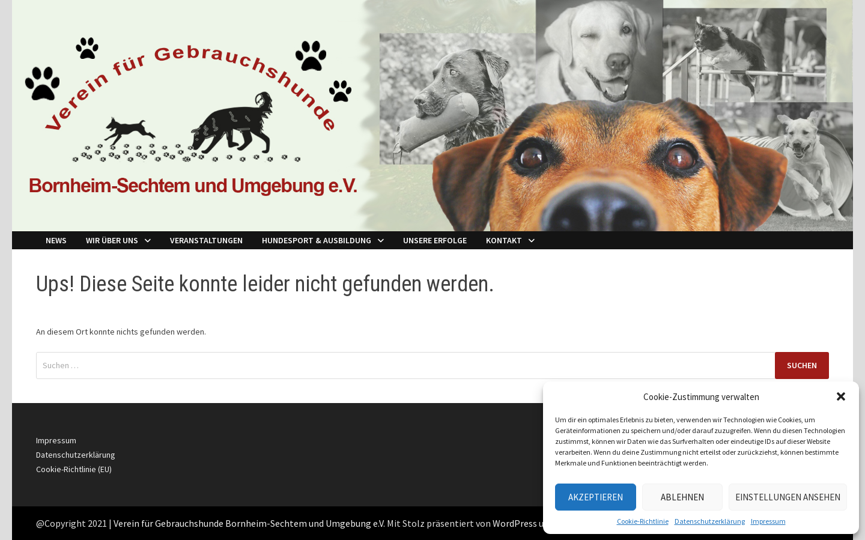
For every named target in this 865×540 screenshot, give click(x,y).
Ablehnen (682, 497)
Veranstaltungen (206, 240)
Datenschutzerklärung (710, 521)
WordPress (515, 523)
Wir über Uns (112, 240)
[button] (841, 396)
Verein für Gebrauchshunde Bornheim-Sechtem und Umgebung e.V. (249, 523)
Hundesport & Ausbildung (316, 240)
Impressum (768, 521)
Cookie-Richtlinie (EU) (74, 469)
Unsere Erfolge (435, 240)
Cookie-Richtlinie (643, 521)
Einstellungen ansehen (787, 497)
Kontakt (504, 240)
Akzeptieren (595, 497)
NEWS (56, 240)
